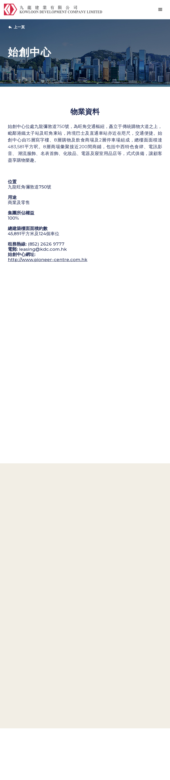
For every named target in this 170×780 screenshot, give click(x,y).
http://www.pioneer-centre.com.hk (47, 259)
